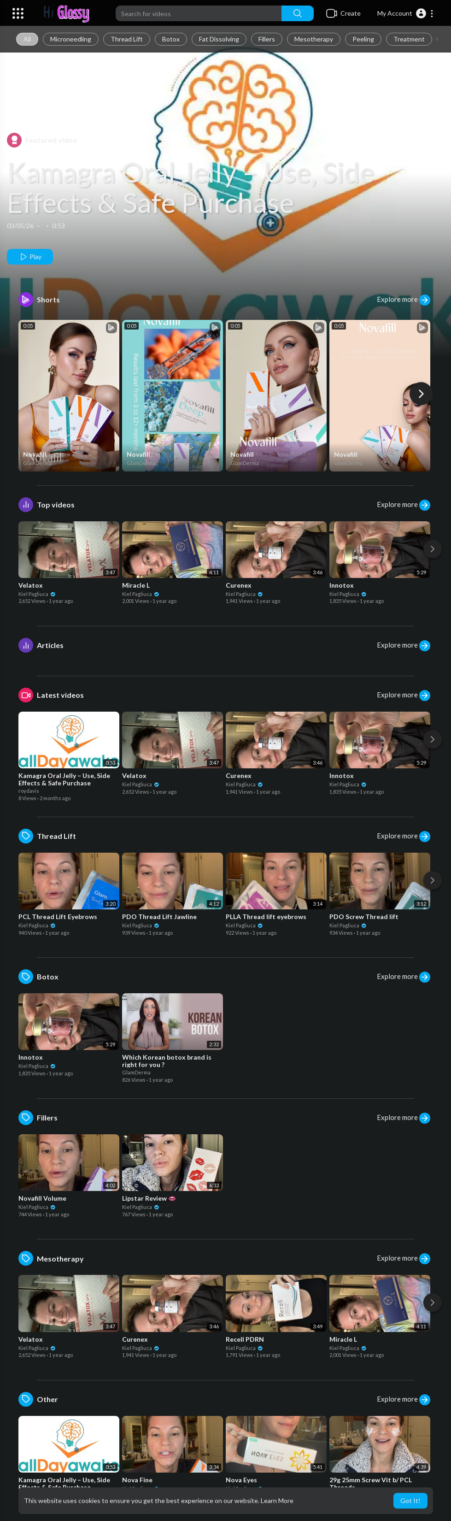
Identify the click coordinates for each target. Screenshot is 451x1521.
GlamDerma (37, 463)
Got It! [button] (410, 1500)
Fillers (266, 39)
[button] (405, 13)
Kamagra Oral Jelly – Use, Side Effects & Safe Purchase (190, 187)
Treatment (409, 39)
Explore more (403, 300)
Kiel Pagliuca (37, 594)
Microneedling (70, 39)
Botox (171, 39)
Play (30, 256)
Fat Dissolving (219, 39)
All (27, 39)
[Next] (421, 393)
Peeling (363, 39)
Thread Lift (127, 39)
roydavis (28, 791)
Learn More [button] (277, 1500)
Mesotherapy (313, 39)
